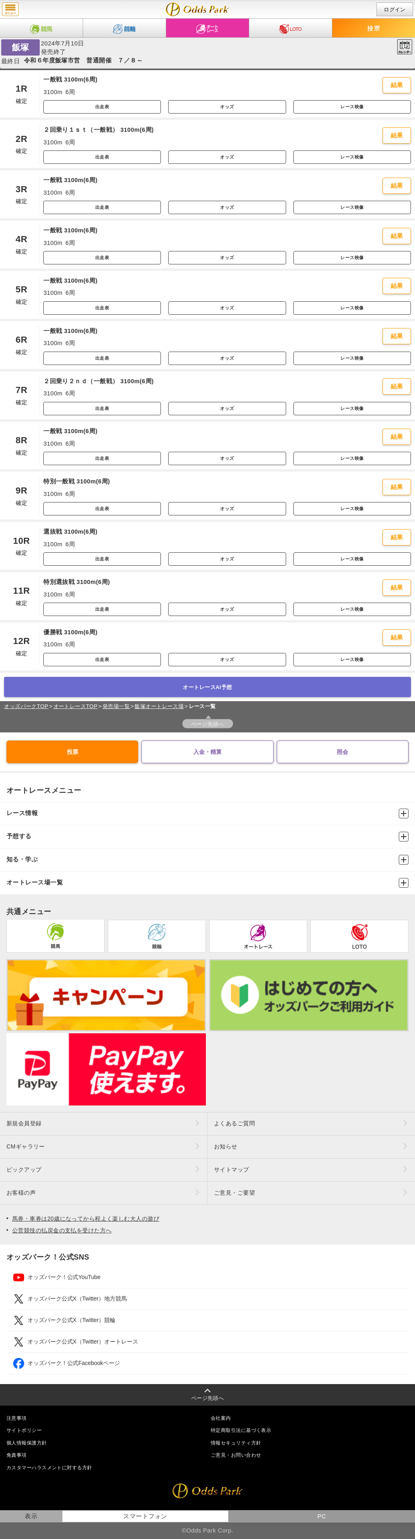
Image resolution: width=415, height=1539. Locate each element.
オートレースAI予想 (207, 687)
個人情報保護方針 (26, 1443)
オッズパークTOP (26, 706)
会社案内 (221, 1418)
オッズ (227, 106)
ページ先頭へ (207, 724)
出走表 (102, 106)
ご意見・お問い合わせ (236, 1455)
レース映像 (352, 106)
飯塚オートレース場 (159, 706)
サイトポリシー (24, 1430)
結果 (397, 85)
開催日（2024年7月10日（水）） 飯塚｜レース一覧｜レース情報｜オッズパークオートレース (197, 9)
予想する (207, 836)
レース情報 (207, 813)
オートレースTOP (75, 706)
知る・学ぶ (207, 860)
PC (321, 1516)
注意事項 (16, 1418)
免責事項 (16, 1455)
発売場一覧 (116, 706)
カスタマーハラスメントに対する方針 (49, 1467)
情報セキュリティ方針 (236, 1443)
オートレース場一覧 (207, 883)
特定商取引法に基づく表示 (241, 1430)
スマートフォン (145, 1516)
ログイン (395, 9)
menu (10, 9)
